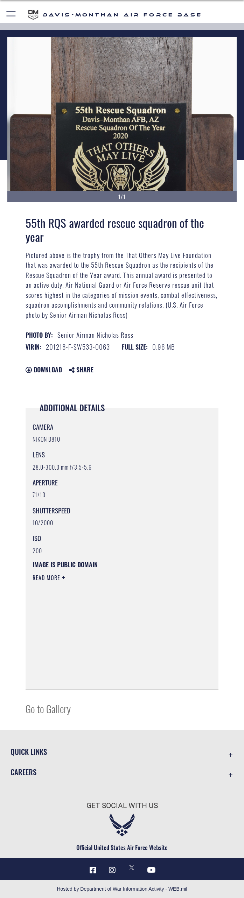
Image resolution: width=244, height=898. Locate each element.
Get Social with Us (122, 805)
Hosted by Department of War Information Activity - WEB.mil (122, 889)
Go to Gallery (48, 708)
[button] (11, 15)
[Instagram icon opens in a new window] (112, 870)
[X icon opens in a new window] (131, 867)
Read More (47, 578)
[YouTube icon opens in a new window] (151, 870)
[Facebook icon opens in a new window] (93, 870)
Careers (23, 772)
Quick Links (29, 751)
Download (44, 369)
